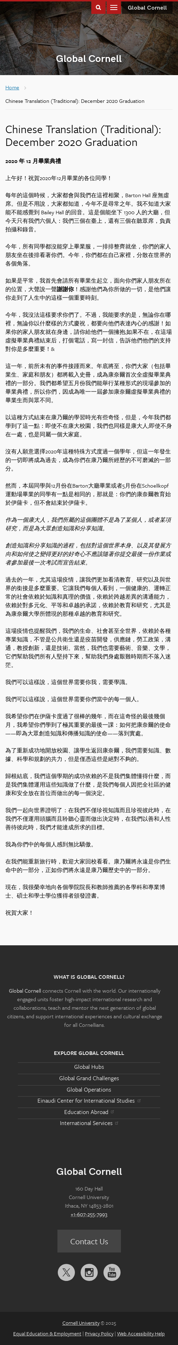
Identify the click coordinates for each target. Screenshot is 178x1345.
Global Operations (89, 1089)
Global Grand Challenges (89, 1078)
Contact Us (89, 1241)
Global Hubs (89, 1066)
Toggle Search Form (98, 7)
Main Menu (114, 7)
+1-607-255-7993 (89, 1214)
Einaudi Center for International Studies (88, 1100)
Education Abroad (89, 1112)
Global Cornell (89, 59)
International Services (89, 1123)
